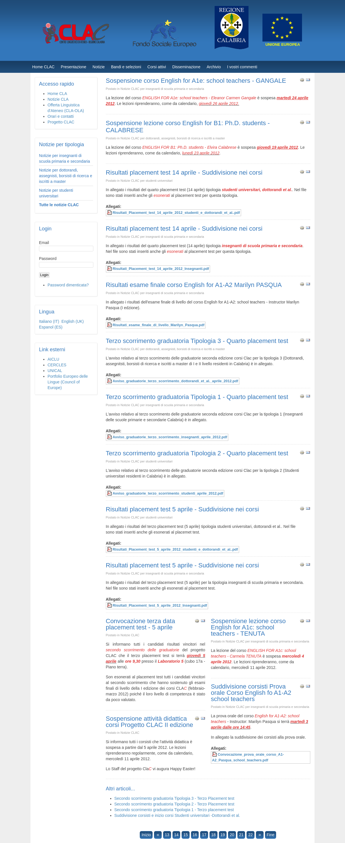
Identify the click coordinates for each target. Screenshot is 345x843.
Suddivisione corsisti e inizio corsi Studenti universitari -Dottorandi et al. (177, 815)
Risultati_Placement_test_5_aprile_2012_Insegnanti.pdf (160, 606)
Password (47, 258)
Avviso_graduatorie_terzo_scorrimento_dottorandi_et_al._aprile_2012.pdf (175, 381)
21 (241, 834)
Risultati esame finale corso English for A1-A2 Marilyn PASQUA (194, 284)
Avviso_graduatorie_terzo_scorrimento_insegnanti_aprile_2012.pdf (170, 437)
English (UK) (72, 321)
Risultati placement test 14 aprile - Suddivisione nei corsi (184, 172)
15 (185, 834)
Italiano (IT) (49, 321)
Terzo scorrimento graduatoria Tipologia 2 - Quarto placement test (197, 453)
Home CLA (57, 93)
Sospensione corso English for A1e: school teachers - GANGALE (196, 80)
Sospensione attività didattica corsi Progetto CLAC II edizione (149, 721)
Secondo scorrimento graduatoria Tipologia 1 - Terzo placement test (174, 809)
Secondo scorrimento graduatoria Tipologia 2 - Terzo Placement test (174, 804)
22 (250, 834)
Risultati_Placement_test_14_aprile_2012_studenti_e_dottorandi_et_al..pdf (176, 213)
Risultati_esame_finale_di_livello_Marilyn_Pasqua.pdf (159, 325)
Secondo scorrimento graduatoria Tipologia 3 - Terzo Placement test (174, 798)
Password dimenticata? (68, 285)
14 (176, 834)
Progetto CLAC (61, 122)
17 (204, 834)
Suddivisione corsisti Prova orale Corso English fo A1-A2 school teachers (251, 692)
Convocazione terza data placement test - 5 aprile (140, 624)
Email (44, 242)
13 (167, 834)
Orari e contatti (61, 116)
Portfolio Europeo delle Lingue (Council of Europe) (68, 382)
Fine (270, 834)
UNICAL (55, 370)
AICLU (53, 359)
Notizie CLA (58, 99)
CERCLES (57, 365)
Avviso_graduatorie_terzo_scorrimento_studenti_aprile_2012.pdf (168, 493)
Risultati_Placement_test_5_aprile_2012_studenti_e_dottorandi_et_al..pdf (175, 549)
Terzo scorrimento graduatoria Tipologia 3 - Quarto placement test (197, 340)
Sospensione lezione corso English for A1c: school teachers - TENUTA (248, 627)
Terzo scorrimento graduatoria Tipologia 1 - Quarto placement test (197, 396)
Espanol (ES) (50, 327)
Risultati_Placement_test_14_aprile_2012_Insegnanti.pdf (161, 269)
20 (232, 834)
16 (195, 834)
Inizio (146, 834)
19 (223, 834)
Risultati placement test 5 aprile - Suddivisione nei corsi (182, 509)
